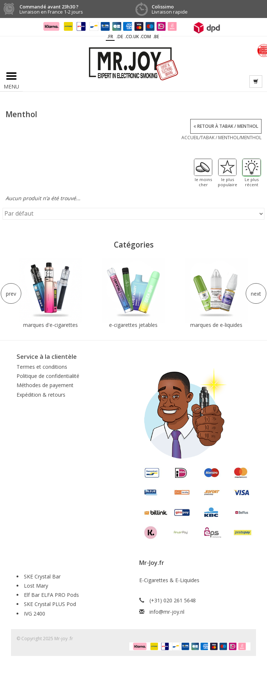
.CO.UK (132, 36)
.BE (156, 36)
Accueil (190, 137)
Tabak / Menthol (220, 137)
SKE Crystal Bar (42, 576)
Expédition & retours (41, 394)
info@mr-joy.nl (166, 611)
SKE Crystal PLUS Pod (50, 604)
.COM (145, 36)
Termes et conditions (42, 366)
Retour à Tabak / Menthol (226, 126)
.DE (119, 36)
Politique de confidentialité (48, 375)
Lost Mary (36, 585)
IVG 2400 (34, 613)
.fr (110, 36)
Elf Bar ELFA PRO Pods (51, 594)
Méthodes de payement (45, 385)
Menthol (251, 137)
